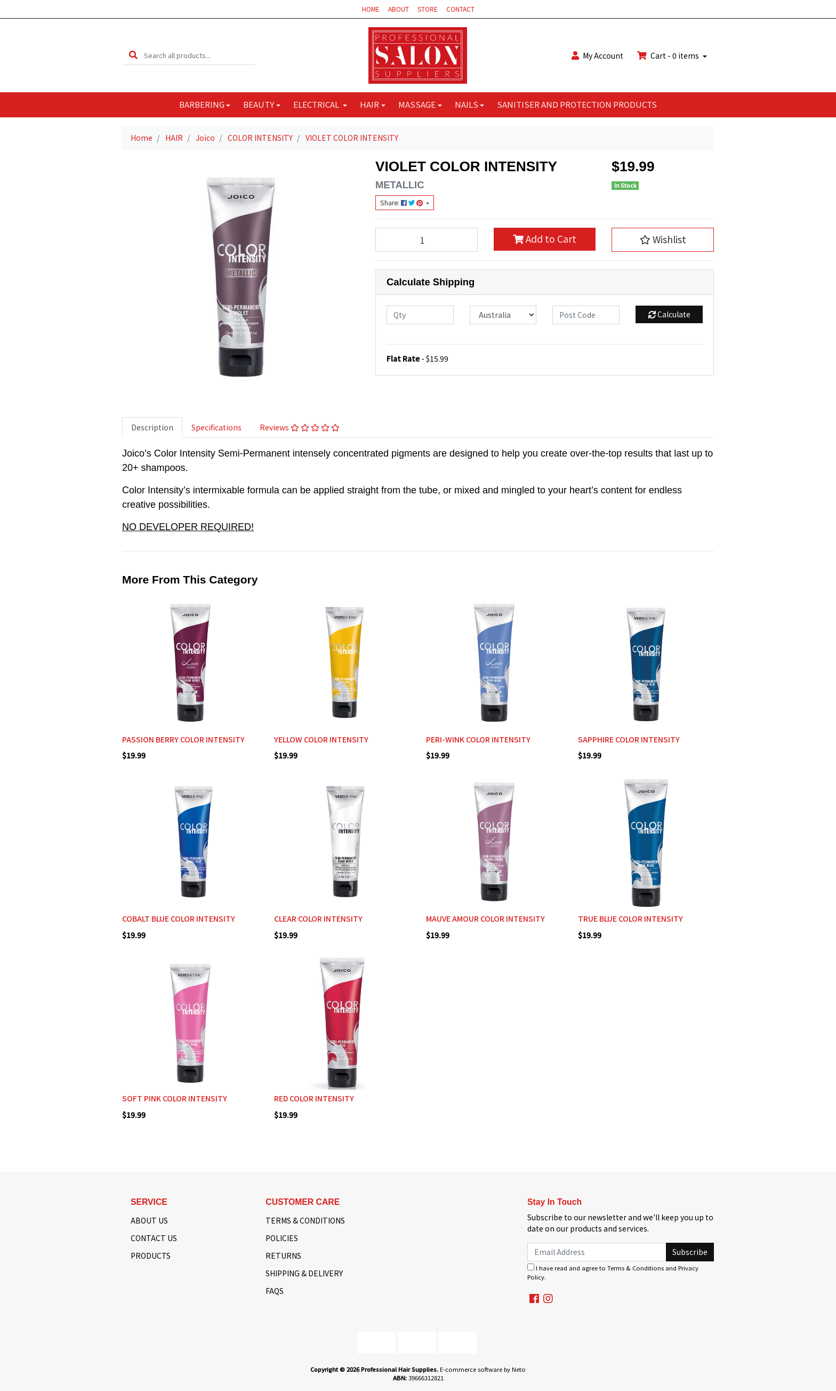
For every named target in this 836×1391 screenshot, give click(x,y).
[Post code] (586, 315)
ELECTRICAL (317, 104)
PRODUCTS (151, 1255)
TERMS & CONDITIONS (305, 1220)
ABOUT (398, 8)
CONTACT (460, 8)
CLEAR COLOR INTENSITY (318, 918)
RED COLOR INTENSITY (314, 1098)
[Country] (503, 315)
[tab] (152, 427)
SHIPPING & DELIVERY (304, 1273)
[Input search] (199, 55)
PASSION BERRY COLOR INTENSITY (183, 739)
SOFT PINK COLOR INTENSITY (174, 1098)
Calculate (669, 314)
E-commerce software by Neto (483, 1369)
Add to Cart (544, 238)
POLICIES (282, 1238)
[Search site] (133, 55)
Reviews (300, 427)
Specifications (216, 427)
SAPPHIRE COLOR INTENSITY (629, 739)
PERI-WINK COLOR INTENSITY (478, 739)
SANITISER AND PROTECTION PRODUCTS (577, 104)
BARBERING (201, 104)
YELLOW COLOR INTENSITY (321, 739)
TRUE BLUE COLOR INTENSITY (630, 918)
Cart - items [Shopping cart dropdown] (669, 55)
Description (152, 427)
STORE (427, 8)
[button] (663, 239)
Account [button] (597, 55)
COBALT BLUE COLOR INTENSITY (178, 918)
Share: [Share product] (402, 202)
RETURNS (283, 1255)
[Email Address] (596, 1252)
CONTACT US (154, 1238)
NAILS (466, 104)
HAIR (369, 104)
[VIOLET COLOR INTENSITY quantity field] (426, 239)
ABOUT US (149, 1220)
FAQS (275, 1290)
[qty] (420, 315)
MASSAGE (417, 104)
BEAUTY (258, 104)
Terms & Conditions (635, 1268)
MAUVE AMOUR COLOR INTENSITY (485, 918)
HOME (371, 8)
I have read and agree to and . (612, 1272)
